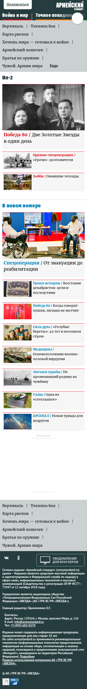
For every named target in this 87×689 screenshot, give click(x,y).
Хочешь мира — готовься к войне (35, 42)
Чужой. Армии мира (22, 66)
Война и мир (15, 15)
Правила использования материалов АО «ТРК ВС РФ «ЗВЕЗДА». (37, 661)
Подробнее (27, 657)
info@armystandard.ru (29, 622)
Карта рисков (15, 34)
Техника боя (43, 26)
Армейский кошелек (22, 50)
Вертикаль (12, 26)
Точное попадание (55, 15)
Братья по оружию (20, 58)
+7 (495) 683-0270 (23, 625)
